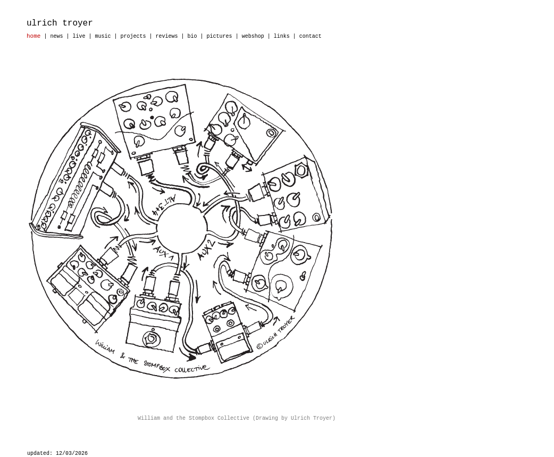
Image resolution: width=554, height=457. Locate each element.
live (78, 36)
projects (133, 36)
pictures (219, 36)
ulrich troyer (60, 23)
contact (310, 36)
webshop (253, 36)
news (56, 36)
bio (192, 36)
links (282, 36)
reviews (167, 36)
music (103, 36)
